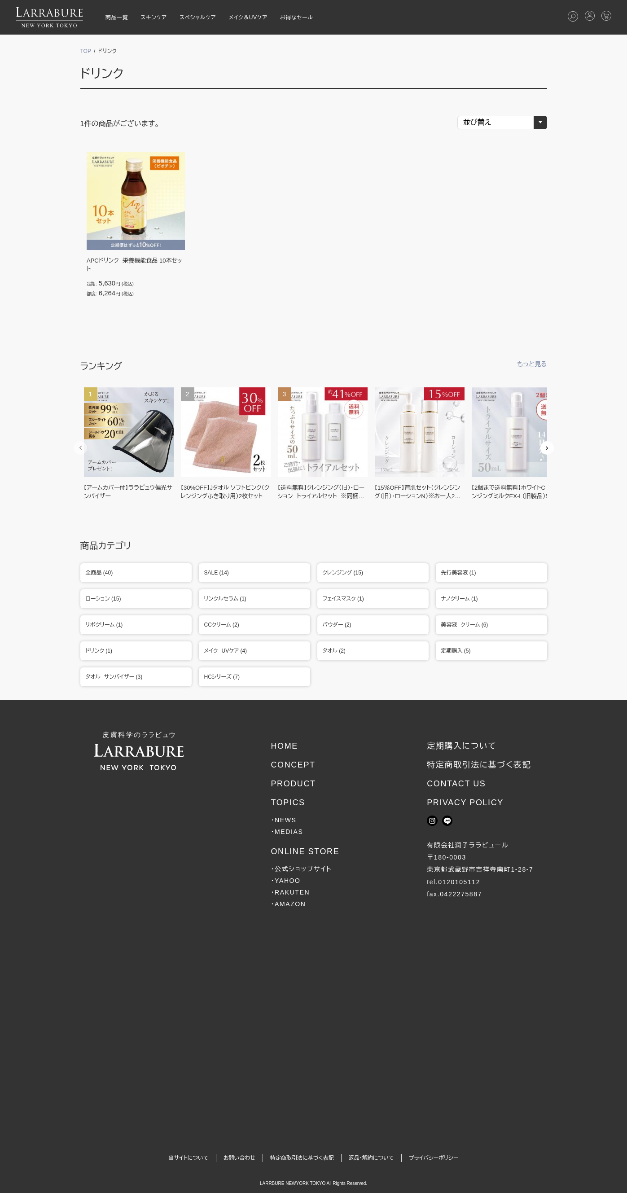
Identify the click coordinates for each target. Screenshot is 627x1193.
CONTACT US (456, 783)
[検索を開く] (573, 16)
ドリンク (102, 74)
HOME (284, 745)
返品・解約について (371, 1158)
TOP (85, 51)
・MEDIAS (287, 831)
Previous (80, 448)
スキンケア (153, 17)
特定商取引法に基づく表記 (479, 764)
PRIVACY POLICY (465, 802)
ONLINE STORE (305, 851)
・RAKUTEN (290, 892)
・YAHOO (285, 880)
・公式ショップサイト (301, 869)
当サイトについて (188, 1158)
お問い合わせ (239, 1158)
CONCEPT (293, 764)
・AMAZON (288, 904)
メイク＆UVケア (247, 17)
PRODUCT (293, 783)
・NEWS (283, 820)
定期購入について (461, 745)
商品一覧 (116, 17)
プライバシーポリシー (434, 1158)
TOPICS (288, 802)
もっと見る (532, 364)
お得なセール (296, 17)
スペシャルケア (198, 17)
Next (547, 448)
